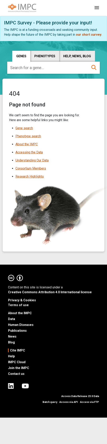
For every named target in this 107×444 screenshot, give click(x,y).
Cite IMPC (17, 350)
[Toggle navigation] (97, 7)
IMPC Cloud (16, 362)
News (12, 336)
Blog (11, 342)
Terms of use (18, 305)
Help (11, 356)
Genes (21, 56)
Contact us (16, 374)
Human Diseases (21, 325)
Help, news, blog (77, 56)
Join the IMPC (18, 368)
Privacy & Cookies (22, 300)
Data (11, 319)
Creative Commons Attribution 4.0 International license (50, 292)
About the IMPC (26, 144)
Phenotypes (44, 56)
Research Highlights (29, 176)
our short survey (88, 34)
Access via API (68, 401)
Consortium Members (30, 168)
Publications (17, 331)
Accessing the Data (29, 152)
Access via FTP (89, 401)
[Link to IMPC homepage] (22, 8)
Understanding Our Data (32, 160)
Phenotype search (28, 136)
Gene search (24, 128)
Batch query (50, 401)
